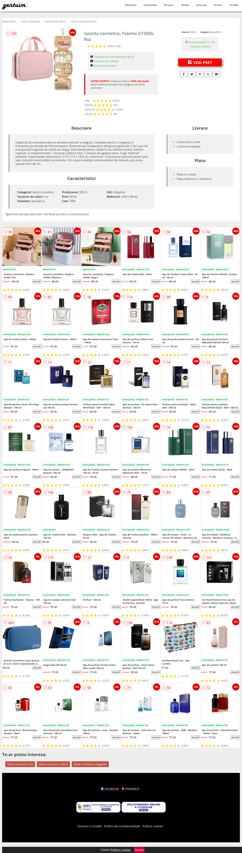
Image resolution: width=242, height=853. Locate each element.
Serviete (185, 5)
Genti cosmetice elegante (90, 764)
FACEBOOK (110, 789)
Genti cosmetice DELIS (84, 21)
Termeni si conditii (89, 826)
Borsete (218, 5)
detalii (37, 281)
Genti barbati (150, 5)
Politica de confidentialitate (122, 826)
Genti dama (130, 5)
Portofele (233, 5)
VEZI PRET (200, 62)
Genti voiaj (201, 5)
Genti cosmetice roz (20, 764)
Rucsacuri (169, 5)
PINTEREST (130, 789)
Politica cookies (153, 826)
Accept (139, 850)
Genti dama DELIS (55, 21)
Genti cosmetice (31, 21)
